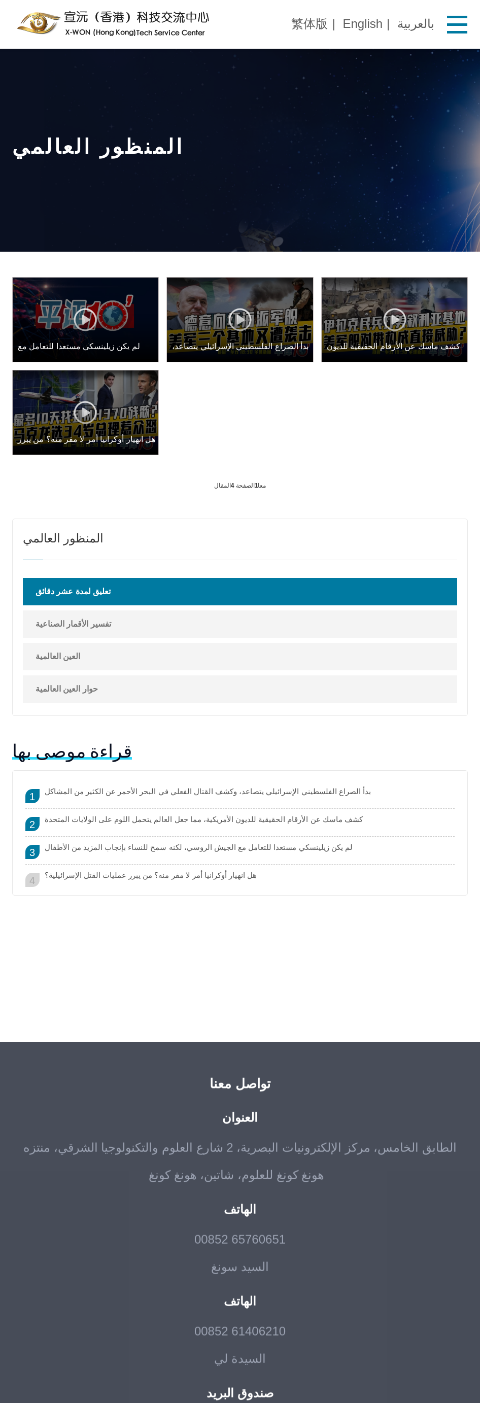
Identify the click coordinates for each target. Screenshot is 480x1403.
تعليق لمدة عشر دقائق (73, 591)
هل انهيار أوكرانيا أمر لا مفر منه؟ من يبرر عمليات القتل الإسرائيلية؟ (151, 875)
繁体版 (309, 23)
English (362, 23)
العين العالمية (58, 656)
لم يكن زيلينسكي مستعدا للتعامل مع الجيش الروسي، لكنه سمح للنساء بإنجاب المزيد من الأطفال (199, 847)
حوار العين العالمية (67, 689)
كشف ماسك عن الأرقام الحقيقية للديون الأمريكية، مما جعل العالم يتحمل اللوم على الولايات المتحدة (204, 819)
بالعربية (415, 23)
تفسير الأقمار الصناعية (73, 624)
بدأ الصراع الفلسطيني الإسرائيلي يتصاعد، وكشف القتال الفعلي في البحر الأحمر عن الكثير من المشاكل (208, 791)
